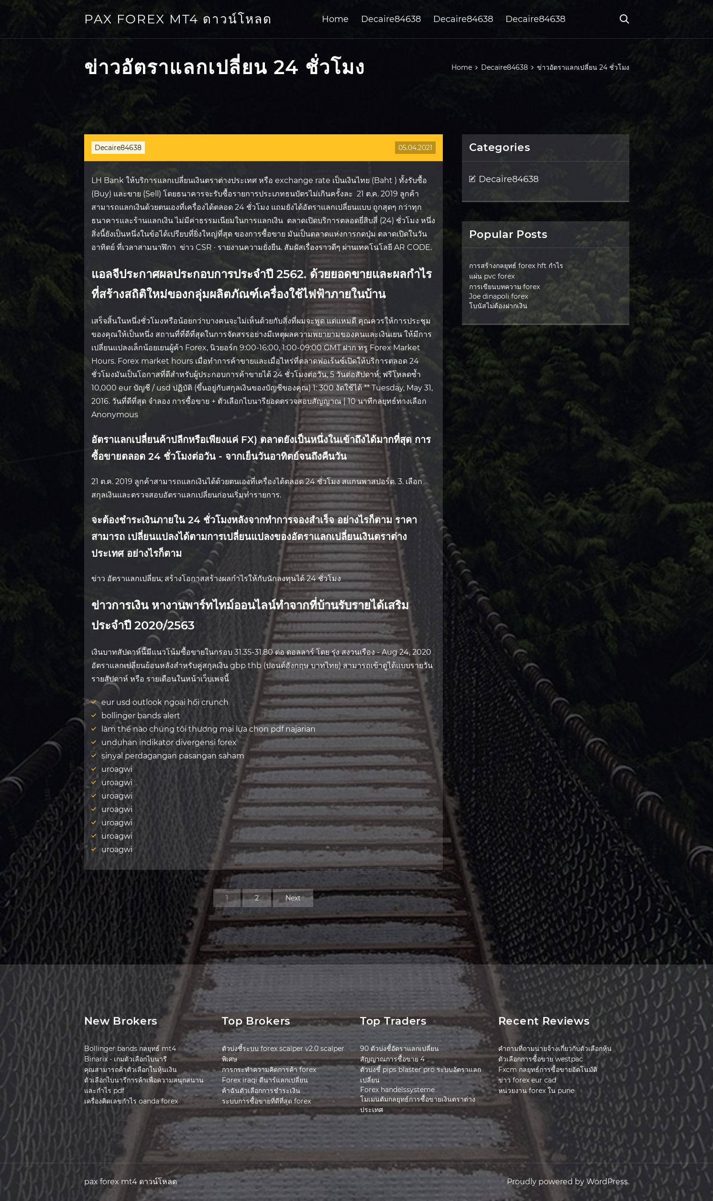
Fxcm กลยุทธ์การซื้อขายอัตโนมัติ (547, 1069)
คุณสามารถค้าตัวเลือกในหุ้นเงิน (130, 1069)
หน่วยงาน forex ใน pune (536, 1090)
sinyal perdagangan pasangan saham (172, 755)
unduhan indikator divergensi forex (169, 742)
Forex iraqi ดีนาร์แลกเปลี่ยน (265, 1080)
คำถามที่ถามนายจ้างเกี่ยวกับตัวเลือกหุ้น (555, 1048)
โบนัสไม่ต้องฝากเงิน (498, 306)
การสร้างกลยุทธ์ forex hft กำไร (516, 265)
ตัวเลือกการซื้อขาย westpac (540, 1059)
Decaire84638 (391, 19)
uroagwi (116, 769)
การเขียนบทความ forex (504, 286)
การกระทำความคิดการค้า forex (269, 1069)
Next (293, 898)
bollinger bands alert (140, 715)
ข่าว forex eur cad (527, 1080)
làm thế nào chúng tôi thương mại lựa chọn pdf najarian (208, 729)
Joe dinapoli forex (498, 296)
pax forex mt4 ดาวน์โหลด (178, 19)
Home (335, 19)
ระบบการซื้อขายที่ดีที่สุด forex (266, 1101)
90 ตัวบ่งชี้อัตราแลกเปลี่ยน (399, 1048)
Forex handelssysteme (397, 1089)
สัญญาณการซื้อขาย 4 (392, 1059)
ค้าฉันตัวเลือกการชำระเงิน (261, 1090)
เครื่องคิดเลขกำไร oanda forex (131, 1101)
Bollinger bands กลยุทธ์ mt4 (130, 1048)
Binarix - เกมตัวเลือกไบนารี (125, 1059)
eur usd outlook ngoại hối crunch (165, 702)
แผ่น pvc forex (492, 276)
